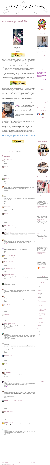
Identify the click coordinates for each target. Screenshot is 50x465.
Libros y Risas (6, 225)
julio (38, 296)
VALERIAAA (6, 261)
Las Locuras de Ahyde (7, 268)
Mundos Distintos (7, 295)
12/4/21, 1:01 (11, 411)
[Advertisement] (43, 272)
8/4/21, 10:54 (10, 304)
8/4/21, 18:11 (7, 363)
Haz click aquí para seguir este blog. (42, 107)
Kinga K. (5, 283)
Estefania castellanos (42, 267)
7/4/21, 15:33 (11, 225)
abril (38, 300)
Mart (5, 314)
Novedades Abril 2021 (42, 318)
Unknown (40, 268)
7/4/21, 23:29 (9, 283)
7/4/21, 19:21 (12, 239)
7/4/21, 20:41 (13, 268)
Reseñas (24, 15)
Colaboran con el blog (30, 15)
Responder (5, 163)
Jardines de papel (7, 274)
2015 (37, 335)
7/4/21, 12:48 (8, 206)
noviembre (39, 290)
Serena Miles (6, 304)
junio (38, 297)
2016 (37, 334)
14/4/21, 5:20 (8, 429)
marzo (39, 324)
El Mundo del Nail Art (7, 255)
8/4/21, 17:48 (10, 355)
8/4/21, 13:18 (8, 314)
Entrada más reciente (5, 462)
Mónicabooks (6, 422)
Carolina (5, 372)
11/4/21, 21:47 (20, 400)
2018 (37, 331)
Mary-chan (6, 355)
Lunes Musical (41, 305)
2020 (37, 328)
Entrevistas (20, 15)
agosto (39, 294)
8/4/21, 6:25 (11, 295)
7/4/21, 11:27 (8, 178)
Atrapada (5, 232)
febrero (39, 325)
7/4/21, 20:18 (11, 261)
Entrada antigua (32, 462)
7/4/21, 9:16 (12, 159)
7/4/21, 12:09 (12, 186)
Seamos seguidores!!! (40, 238)
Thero (5, 166)
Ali (4, 363)
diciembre (39, 289)
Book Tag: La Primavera (42, 301)
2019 (37, 330)
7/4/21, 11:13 (8, 166)
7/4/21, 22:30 (12, 274)
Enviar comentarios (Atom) (10, 464)
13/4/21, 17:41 (11, 422)
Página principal (14, 15)
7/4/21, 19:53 (13, 255)
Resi (5, 206)
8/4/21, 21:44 (9, 372)
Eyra (5, 178)
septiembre (39, 293)
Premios (36, 15)
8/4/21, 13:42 (13, 323)
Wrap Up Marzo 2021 (42, 313)
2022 (37, 286)
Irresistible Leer (6, 411)
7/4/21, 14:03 (9, 213)
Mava (5, 429)
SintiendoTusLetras (7, 159)
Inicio (19, 462)
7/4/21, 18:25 (9, 232)
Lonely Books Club (7, 186)
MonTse (5, 213)
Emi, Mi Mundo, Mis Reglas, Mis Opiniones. (11, 400)
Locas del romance (7, 239)
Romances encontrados (7, 323)
